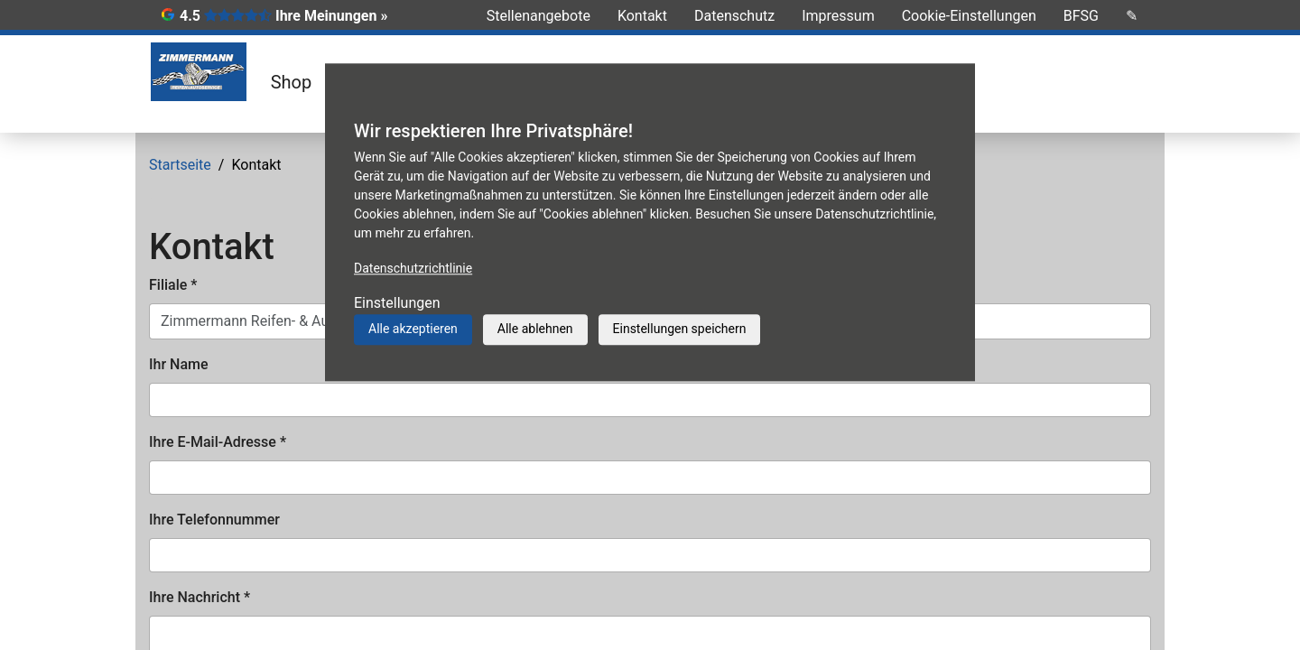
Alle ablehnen (535, 328)
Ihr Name (179, 364)
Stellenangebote (538, 15)
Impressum (838, 15)
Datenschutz (734, 15)
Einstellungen (397, 302)
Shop (291, 82)
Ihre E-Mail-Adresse (217, 441)
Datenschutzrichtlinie (413, 268)
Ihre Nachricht (199, 597)
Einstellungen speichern (680, 328)
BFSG (1081, 15)
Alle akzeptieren (413, 328)
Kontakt (642, 15)
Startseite (180, 164)
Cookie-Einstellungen (969, 15)
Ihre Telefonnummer (214, 519)
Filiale (173, 284)
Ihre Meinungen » (331, 15)
